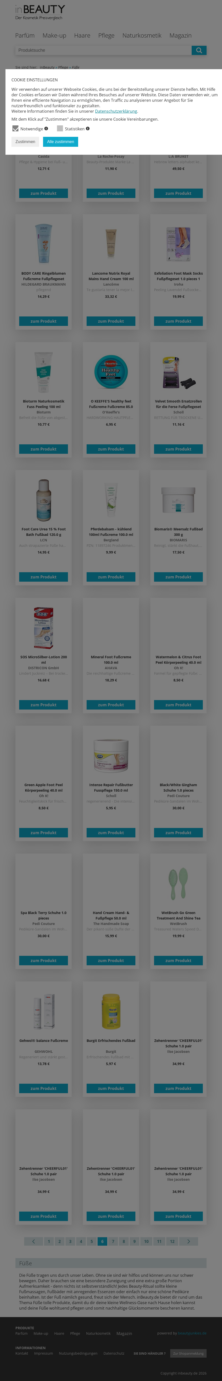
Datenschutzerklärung (116, 111)
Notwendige (30, 128)
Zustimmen (25, 142)
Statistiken (73, 128)
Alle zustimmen (60, 142)
